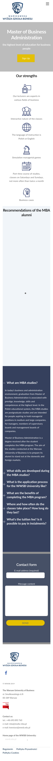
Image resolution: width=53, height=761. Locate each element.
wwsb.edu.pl (9, 739)
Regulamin (8, 749)
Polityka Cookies (11, 752)
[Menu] (47, 4)
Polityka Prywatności (26, 749)
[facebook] (6, 672)
